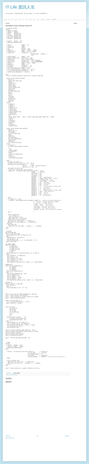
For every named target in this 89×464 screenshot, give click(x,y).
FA (34, 19)
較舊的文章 (67, 435)
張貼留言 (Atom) (11, 437)
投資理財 (54, 19)
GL (9, 19)
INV (19, 19)
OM (26, 19)
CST (38, 19)
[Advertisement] (38, 424)
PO (23, 19)
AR (16, 19)
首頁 (5, 19)
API (10, 374)
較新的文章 (8, 435)
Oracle (16, 374)
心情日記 (48, 19)
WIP (30, 19)
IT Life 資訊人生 (20, 7)
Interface (13, 374)
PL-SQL (42, 19)
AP (12, 19)
